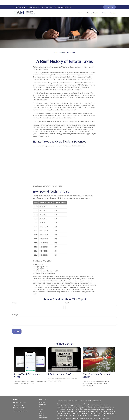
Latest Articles (43, 412)
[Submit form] (17, 325)
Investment (42, 399)
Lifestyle (41, 410)
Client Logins (109, 2)
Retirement (42, 397)
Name (14, 297)
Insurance (42, 403)
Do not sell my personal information (67, 417)
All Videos (42, 414)
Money (41, 408)
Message (15, 309)
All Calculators (43, 416)
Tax (40, 406)
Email (67, 297)
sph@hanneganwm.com (63, 2)
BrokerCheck (97, 395)
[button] (80, 7)
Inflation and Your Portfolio (61, 369)
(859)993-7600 (47, 2)
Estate (41, 401)
